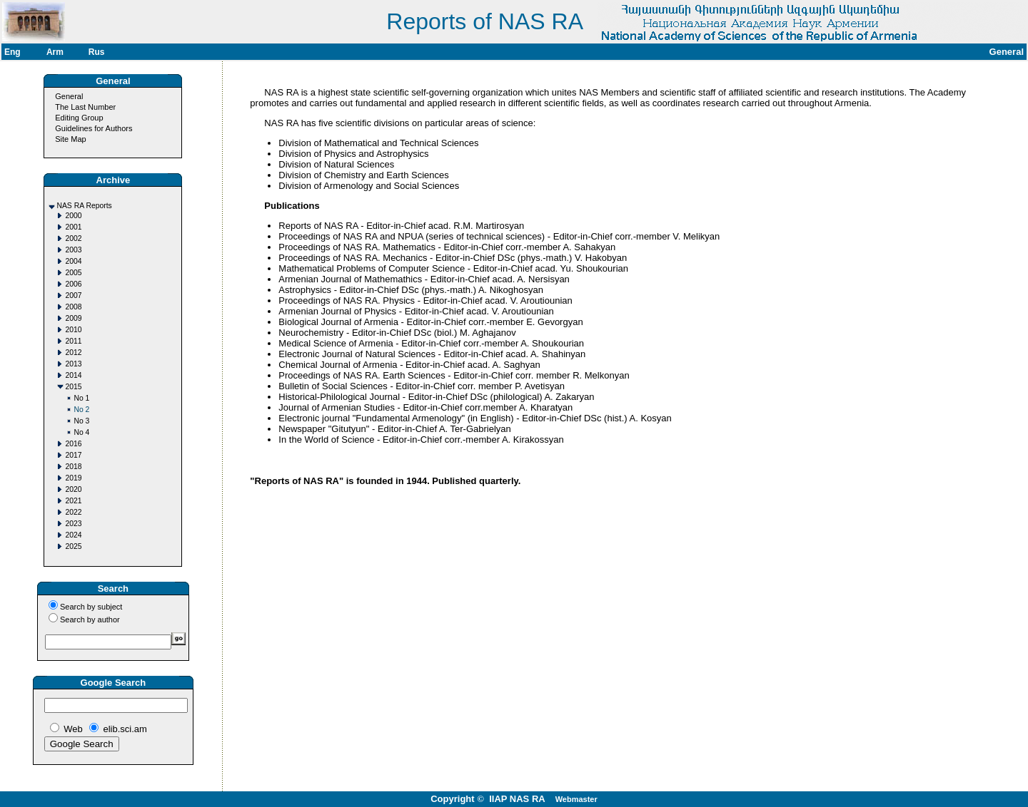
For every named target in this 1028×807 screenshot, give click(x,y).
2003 (73, 250)
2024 (73, 535)
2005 (73, 273)
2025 (73, 546)
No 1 (81, 398)
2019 (73, 478)
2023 (73, 524)
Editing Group (79, 117)
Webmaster (576, 799)
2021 (73, 501)
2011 (73, 341)
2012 (73, 352)
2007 (73, 295)
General (69, 96)
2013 (73, 364)
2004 (73, 261)
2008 (73, 307)
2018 (73, 467)
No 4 (81, 432)
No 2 (81, 409)
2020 (73, 489)
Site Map (70, 139)
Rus (97, 52)
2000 (73, 216)
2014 (73, 375)
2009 (73, 318)
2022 (73, 512)
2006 (73, 284)
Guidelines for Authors (93, 128)
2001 (73, 227)
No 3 (81, 421)
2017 (73, 455)
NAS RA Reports (83, 206)
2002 (73, 238)
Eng (12, 52)
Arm (55, 52)
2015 (73, 387)
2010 (73, 330)
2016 (73, 444)
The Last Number (85, 107)
